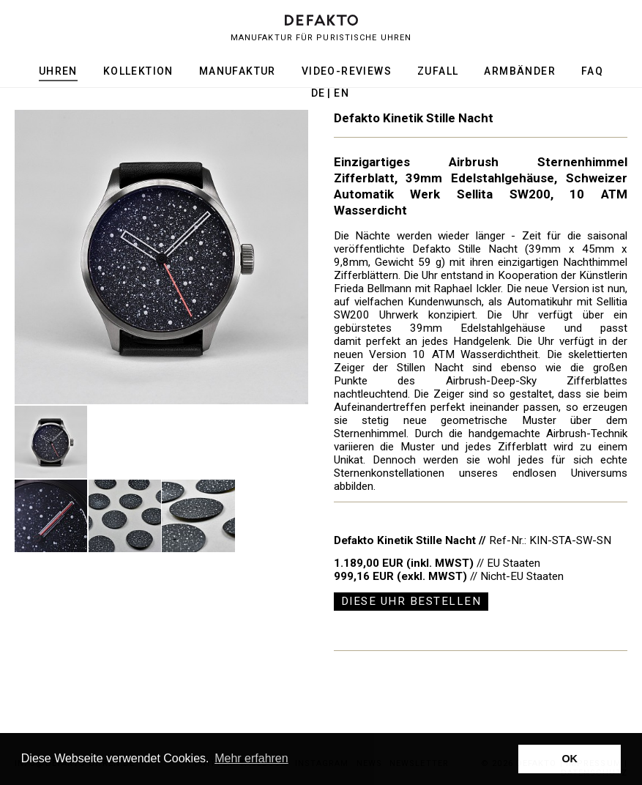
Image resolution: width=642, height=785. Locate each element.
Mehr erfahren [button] (251, 758)
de (318, 93)
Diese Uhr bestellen (411, 601)
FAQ (592, 71)
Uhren (58, 71)
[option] (162, 257)
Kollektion (138, 71)
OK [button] (569, 758)
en (341, 93)
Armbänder (520, 71)
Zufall (437, 71)
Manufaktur (237, 71)
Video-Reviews (347, 71)
